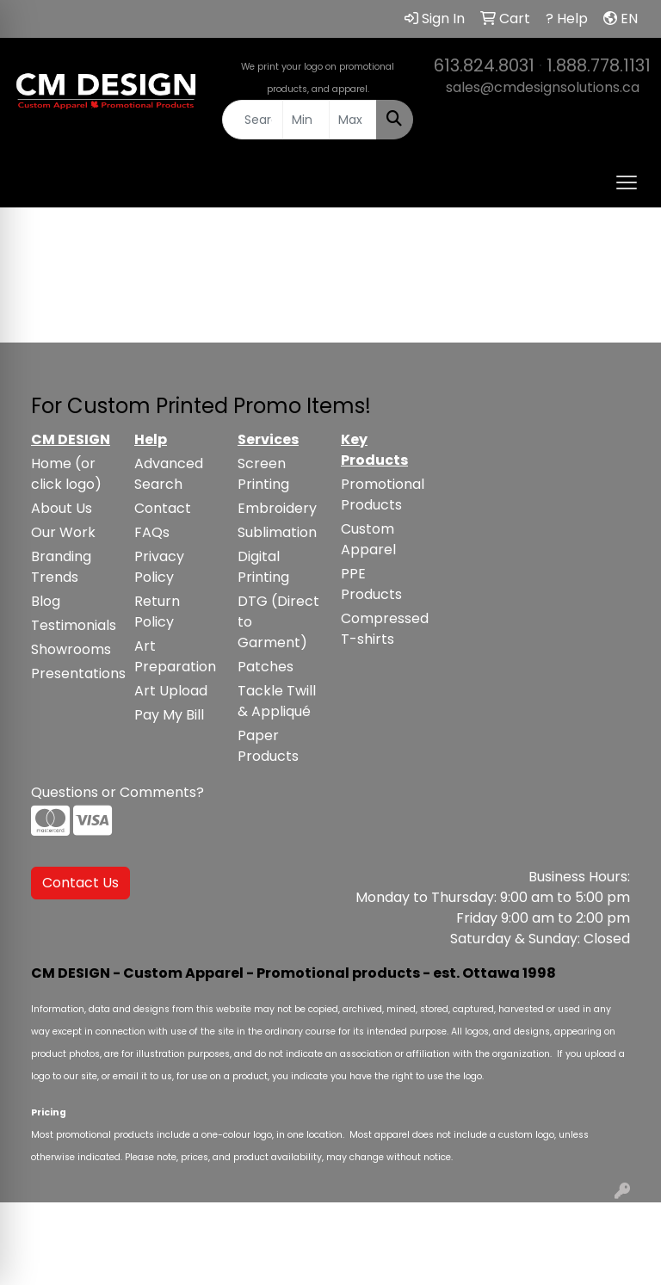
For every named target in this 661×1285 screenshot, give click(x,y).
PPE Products (371, 584)
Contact (162, 508)
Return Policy (157, 611)
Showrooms (71, 649)
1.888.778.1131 (599, 65)
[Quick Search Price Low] (306, 119)
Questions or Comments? (117, 792)
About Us (61, 508)
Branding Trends (61, 567)
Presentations (72, 673)
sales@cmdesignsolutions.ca (542, 87)
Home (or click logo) (66, 474)
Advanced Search (168, 474)
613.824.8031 (484, 65)
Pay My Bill (169, 715)
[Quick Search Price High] (353, 119)
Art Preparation (175, 656)
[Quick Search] (252, 119)
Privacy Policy (159, 567)
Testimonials (72, 625)
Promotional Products (382, 494)
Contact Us (80, 883)
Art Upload (170, 691)
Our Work (63, 532)
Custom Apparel (368, 539)
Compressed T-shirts (382, 629)
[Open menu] (626, 182)
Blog (45, 601)
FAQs (152, 532)
